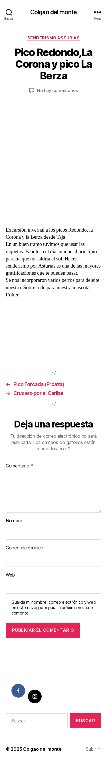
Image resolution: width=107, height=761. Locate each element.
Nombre (14, 520)
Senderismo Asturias (53, 37)
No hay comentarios (57, 90)
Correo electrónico (24, 548)
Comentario (19, 466)
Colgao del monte (53, 12)
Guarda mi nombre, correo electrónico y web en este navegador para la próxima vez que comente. (53, 608)
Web (10, 575)
